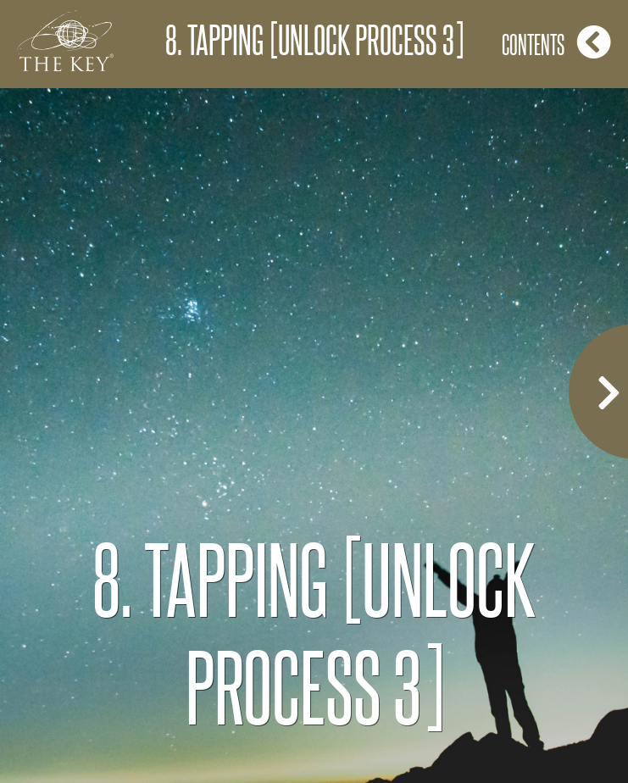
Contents (556, 42)
